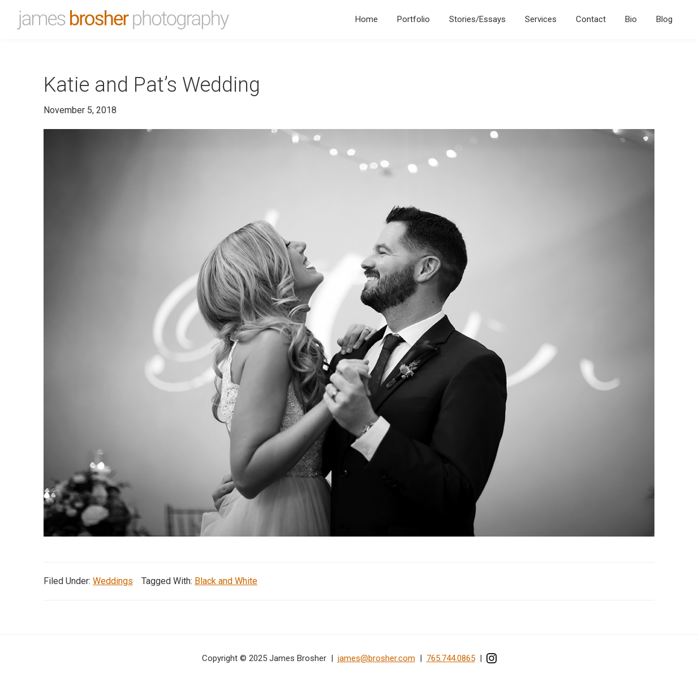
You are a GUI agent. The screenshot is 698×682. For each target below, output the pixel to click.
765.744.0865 (450, 658)
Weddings (113, 581)
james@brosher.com (376, 658)
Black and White (226, 581)
